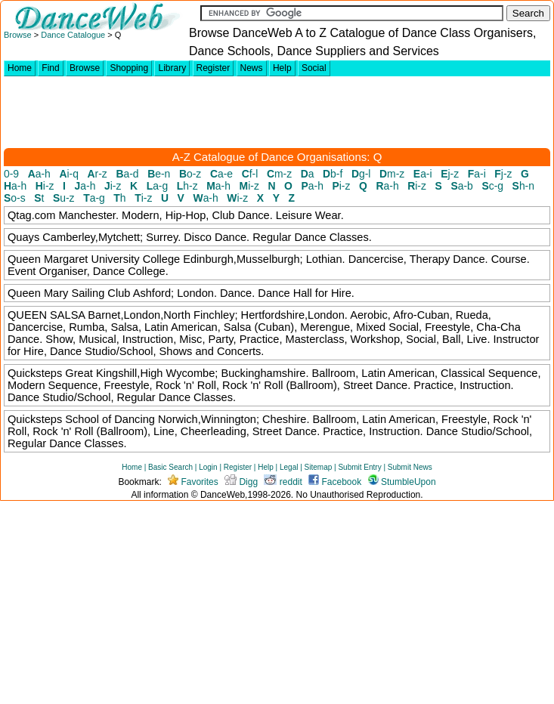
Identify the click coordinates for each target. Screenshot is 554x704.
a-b (461, 186)
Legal (289, 467)
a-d (127, 174)
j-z (450, 174)
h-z (187, 186)
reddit (283, 482)
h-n (523, 186)
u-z (64, 198)
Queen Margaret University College (94, 259)
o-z (190, 174)
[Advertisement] (279, 112)
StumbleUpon (402, 482)
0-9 (11, 174)
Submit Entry (359, 467)
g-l (361, 174)
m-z (279, 174)
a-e (221, 174)
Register (214, 68)
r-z (97, 174)
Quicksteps (35, 373)
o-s (15, 198)
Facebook (334, 482)
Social (314, 68)
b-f (332, 174)
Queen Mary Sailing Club (70, 293)
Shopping (129, 68)
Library (172, 68)
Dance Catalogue (74, 34)
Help (282, 68)
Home (20, 68)
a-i (422, 174)
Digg (241, 482)
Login (208, 467)
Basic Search (170, 467)
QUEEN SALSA (46, 315)
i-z (45, 186)
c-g (492, 186)
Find (50, 68)
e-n (158, 174)
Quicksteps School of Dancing (81, 419)
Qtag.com (31, 215)
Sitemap (319, 467)
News (251, 68)
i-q (69, 174)
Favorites (193, 482)
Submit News (410, 467)
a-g (158, 186)
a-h (39, 174)
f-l (250, 174)
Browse (18, 34)
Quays (23, 237)
